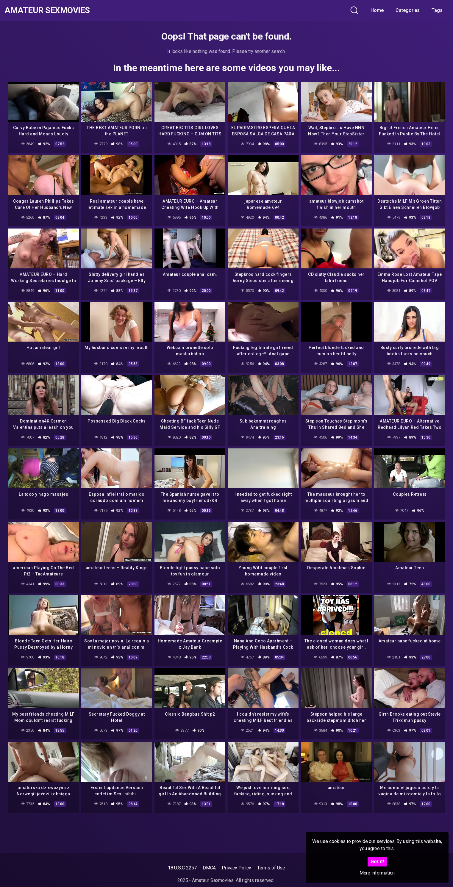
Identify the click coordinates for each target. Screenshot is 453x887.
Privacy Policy (236, 868)
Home (377, 10)
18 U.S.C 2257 (182, 868)
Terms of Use (271, 868)
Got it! (377, 861)
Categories (408, 10)
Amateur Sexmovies (47, 10)
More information (377, 873)
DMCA (209, 868)
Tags (437, 10)
